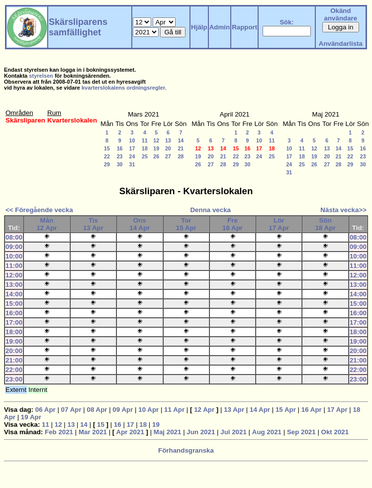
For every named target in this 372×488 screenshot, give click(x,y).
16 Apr (311, 409)
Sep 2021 (301, 432)
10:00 (13, 256)
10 (132, 140)
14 (181, 140)
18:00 (13, 332)
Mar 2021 (93, 432)
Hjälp (199, 27)
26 (156, 156)
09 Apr (122, 409)
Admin (219, 27)
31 (132, 164)
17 (132, 148)
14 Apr (260, 409)
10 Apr (148, 409)
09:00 (13, 246)
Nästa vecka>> (343, 210)
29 (107, 164)
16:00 (13, 313)
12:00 (13, 275)
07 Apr (71, 409)
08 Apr (97, 409)
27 (168, 156)
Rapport (244, 27)
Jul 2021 (233, 432)
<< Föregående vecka (39, 210)
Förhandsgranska (186, 450)
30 (120, 164)
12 (156, 140)
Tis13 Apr (93, 224)
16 (120, 148)
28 (181, 156)
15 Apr (286, 409)
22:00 (13, 369)
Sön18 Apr (325, 224)
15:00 (13, 303)
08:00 (13, 237)
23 (120, 156)
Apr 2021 (130, 432)
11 (145, 140)
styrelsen (41, 76)
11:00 (13, 265)
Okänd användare (341, 14)
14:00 (13, 294)
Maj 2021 (168, 432)
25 (145, 156)
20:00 (13, 351)
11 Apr (174, 409)
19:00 (13, 341)
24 (132, 156)
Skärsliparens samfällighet (78, 27)
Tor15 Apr (186, 224)
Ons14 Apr (139, 224)
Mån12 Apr (46, 224)
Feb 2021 (59, 432)
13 (168, 140)
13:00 (13, 284)
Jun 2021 (200, 432)
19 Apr (31, 417)
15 (107, 148)
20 (168, 148)
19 (156, 148)
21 (181, 148)
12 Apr (204, 409)
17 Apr (337, 409)
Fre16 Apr (232, 224)
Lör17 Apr (279, 224)
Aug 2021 (266, 432)
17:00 (13, 322)
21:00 (13, 360)
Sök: (286, 22)
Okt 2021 (335, 432)
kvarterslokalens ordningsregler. (124, 88)
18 (145, 148)
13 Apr (234, 409)
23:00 (13, 379)
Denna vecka (210, 210)
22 (107, 156)
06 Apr (45, 409)
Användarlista (341, 43)
